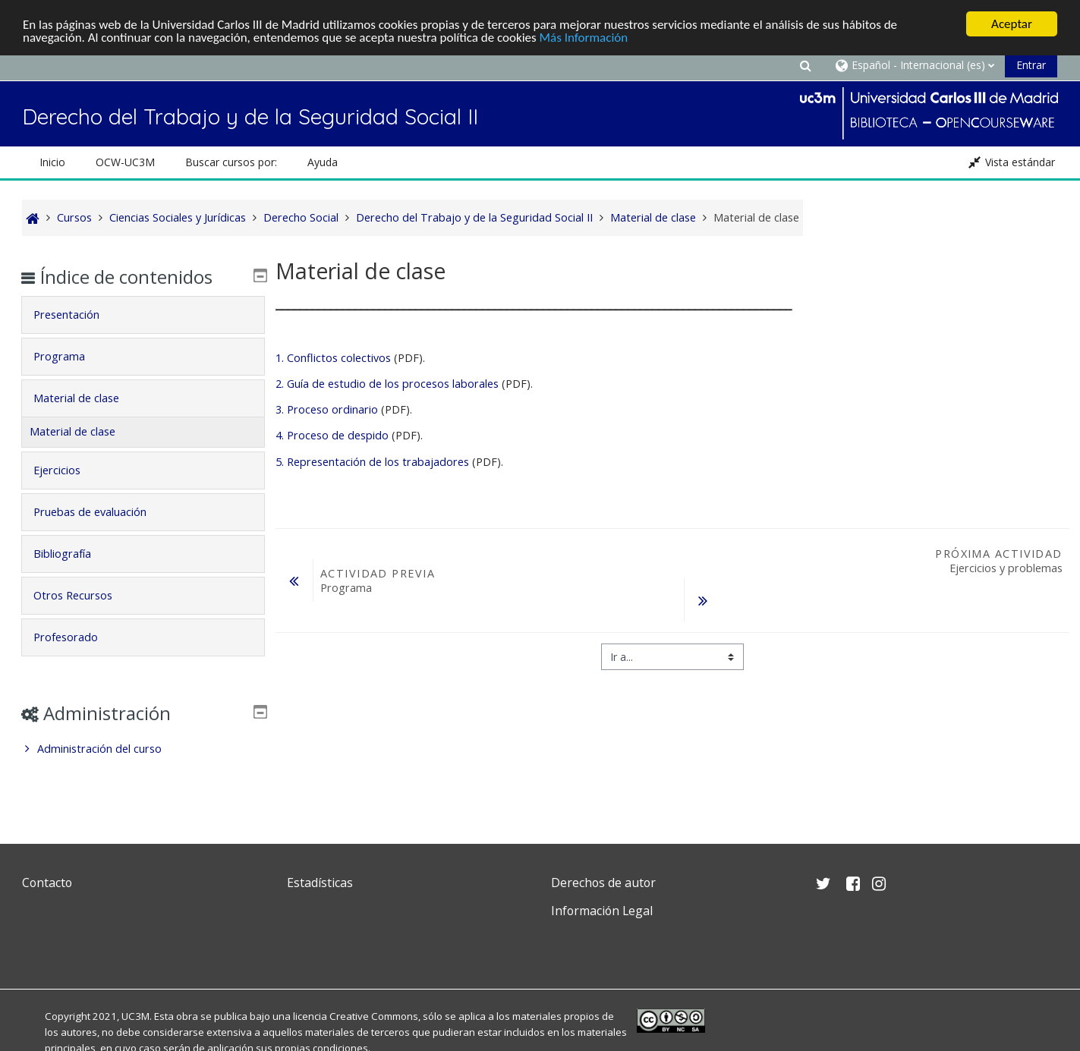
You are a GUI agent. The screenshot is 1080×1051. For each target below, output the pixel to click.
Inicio (52, 162)
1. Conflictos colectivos (333, 358)
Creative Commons (373, 1016)
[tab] (143, 315)
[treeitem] (143, 749)
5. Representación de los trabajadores (372, 462)
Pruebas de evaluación (100, 512)
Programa (70, 356)
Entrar (1031, 65)
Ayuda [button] (322, 162)
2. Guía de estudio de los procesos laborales (387, 383)
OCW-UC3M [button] (125, 162)
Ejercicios (67, 470)
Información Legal (602, 910)
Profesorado (76, 637)
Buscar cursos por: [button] (231, 162)
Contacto (47, 882)
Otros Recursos (83, 595)
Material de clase (87, 398)
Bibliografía (73, 553)
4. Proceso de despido (332, 435)
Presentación (77, 314)
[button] (806, 65)
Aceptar (1011, 24)
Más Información (584, 38)
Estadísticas (320, 882)
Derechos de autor (603, 882)
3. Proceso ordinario (327, 409)
